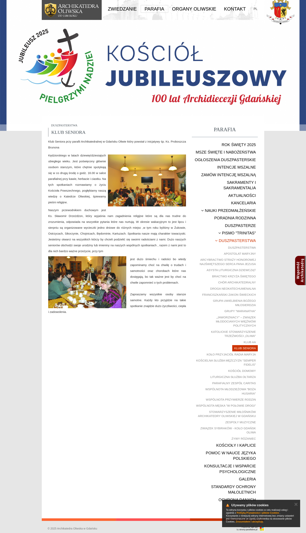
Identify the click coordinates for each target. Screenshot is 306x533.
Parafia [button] (154, 9)
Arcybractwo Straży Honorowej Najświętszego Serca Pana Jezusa (228, 261)
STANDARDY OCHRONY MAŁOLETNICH (233, 490)
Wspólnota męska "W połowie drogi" (226, 405)
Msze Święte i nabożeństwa (226, 152)
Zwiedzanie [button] (122, 9)
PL (255, 9)
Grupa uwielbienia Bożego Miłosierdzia (234, 302)
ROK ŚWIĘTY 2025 (239, 145)
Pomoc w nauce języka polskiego (231, 456)
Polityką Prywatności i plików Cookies (258, 513)
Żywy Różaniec (243, 438)
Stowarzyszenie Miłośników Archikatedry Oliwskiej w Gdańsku (227, 414)
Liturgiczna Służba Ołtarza (233, 377)
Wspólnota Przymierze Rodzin (231, 399)
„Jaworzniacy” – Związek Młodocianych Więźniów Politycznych (236, 321)
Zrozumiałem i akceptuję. (250, 521)
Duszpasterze (240, 225)
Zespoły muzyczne (240, 422)
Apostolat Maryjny (240, 253)
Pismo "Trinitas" (237, 233)
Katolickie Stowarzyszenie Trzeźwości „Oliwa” (233, 333)
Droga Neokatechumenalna (233, 288)
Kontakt (235, 9)
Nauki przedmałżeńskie (228, 210)
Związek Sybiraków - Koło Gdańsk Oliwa (228, 430)
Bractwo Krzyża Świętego (234, 276)
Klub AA (250, 342)
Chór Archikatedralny (237, 282)
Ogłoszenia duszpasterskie (225, 160)
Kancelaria (243, 203)
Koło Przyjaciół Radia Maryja (231, 354)
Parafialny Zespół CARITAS (234, 383)
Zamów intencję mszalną (228, 175)
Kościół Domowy (242, 370)
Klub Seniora (245, 348)
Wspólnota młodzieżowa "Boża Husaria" (230, 391)
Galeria (247, 479)
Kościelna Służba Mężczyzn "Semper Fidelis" (226, 362)
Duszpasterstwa (235, 240)
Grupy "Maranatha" (240, 311)
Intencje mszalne (236, 167)
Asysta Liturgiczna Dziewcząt (231, 270)
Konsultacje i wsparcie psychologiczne (230, 469)
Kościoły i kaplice (236, 445)
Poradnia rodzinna (235, 218)
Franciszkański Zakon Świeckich (229, 294)
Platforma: (249, 527)
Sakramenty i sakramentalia (239, 185)
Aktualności (242, 195)
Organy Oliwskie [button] (194, 9)
